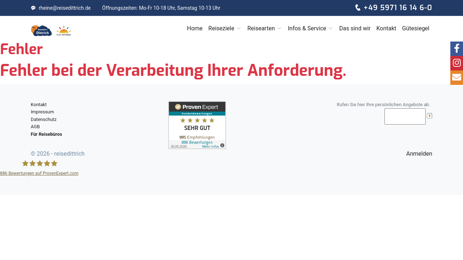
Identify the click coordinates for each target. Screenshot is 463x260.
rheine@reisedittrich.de (61, 8)
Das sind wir (355, 28)
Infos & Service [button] (311, 28)
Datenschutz (43, 119)
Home (195, 28)
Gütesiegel (415, 28)
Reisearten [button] (264, 28)
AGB (35, 126)
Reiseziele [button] (225, 28)
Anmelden (419, 153)
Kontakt (386, 28)
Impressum (42, 111)
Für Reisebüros (46, 134)
